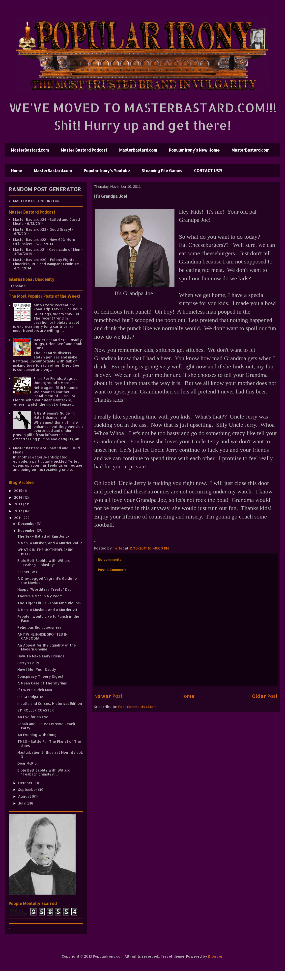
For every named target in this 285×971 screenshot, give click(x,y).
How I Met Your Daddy (36, 669)
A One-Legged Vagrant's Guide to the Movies (47, 580)
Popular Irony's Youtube (107, 170)
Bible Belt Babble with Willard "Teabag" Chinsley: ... (43, 562)
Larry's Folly (28, 663)
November (27, 530)
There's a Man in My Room (39, 596)
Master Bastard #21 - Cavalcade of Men (46, 249)
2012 (18, 511)
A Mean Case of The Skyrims (42, 683)
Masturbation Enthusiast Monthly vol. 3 (50, 754)
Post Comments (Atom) (137, 707)
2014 (18, 497)
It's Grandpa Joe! (32, 697)
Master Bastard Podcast (84, 150)
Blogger (215, 956)
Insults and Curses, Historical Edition (49, 703)
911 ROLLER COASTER (35, 710)
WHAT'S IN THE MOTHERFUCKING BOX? (45, 552)
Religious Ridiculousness (39, 627)
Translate (17, 286)
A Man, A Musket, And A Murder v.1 (47, 610)
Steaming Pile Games (162, 170)
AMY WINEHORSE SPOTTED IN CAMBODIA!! (42, 636)
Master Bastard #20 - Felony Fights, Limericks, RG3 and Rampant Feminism (46, 262)
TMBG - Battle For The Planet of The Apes (49, 743)
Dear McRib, (27, 763)
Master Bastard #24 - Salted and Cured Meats (46, 221)
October (25, 783)
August (25, 796)
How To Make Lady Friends (40, 656)
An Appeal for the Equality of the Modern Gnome (46, 647)
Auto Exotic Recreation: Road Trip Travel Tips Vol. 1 (57, 307)
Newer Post (108, 696)
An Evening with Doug (37, 735)
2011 (18, 518)
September (28, 789)
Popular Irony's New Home (194, 150)
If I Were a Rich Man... (35, 690)
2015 (18, 490)
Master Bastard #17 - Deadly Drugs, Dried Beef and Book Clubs (57, 344)
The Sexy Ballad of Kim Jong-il (44, 536)
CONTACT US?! (208, 170)
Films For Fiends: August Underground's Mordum (55, 380)
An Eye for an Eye (32, 717)
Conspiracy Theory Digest (40, 676)
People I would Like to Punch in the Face (48, 618)
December (27, 523)
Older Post (265, 696)
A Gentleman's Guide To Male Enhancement (54, 415)
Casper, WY (27, 572)
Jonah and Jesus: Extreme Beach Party (46, 726)
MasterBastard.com (30, 150)
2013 (18, 504)
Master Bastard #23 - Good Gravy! (42, 229)
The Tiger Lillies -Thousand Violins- (49, 603)
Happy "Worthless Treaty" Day (44, 589)
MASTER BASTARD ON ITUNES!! (39, 201)
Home (16, 170)
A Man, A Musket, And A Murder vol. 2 (49, 543)
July (22, 803)
